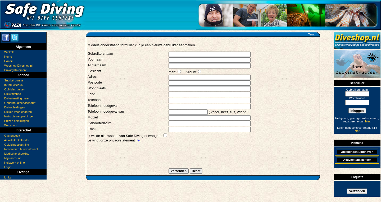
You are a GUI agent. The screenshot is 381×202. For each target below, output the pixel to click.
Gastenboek (12, 135)
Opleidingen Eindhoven (357, 151)
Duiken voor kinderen (18, 111)
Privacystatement (15, 70)
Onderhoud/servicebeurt (19, 102)
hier (138, 140)
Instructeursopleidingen (19, 116)
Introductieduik (13, 84)
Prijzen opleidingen (16, 120)
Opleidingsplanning (16, 144)
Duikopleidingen (14, 107)
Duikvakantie (12, 93)
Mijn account (12, 158)
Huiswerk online (14, 162)
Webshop (10, 125)
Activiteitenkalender (16, 140)
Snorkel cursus (14, 80)
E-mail (8, 61)
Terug (311, 34)
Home (8, 56)
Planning (357, 142)
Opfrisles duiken (14, 89)
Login (7, 167)
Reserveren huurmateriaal (21, 149)
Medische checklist (16, 153)
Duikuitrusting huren (17, 98)
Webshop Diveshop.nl (18, 65)
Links (7, 177)
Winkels (9, 52)
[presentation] (128, 157)
